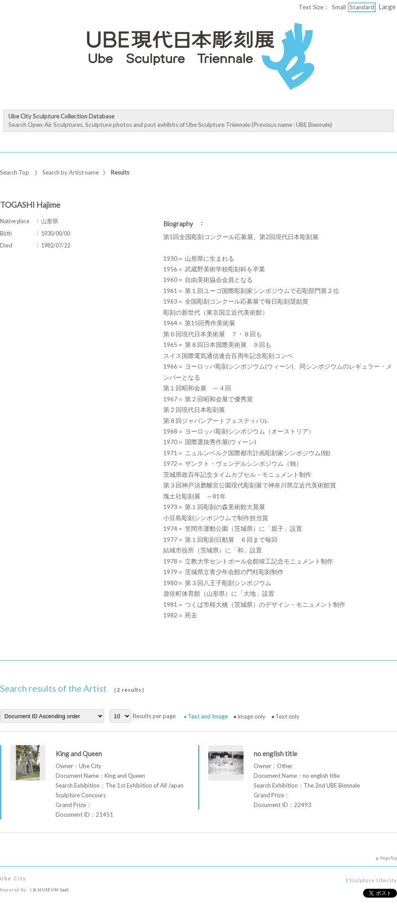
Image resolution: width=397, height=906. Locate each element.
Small (339, 7)
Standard (361, 7)
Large (387, 7)
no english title (275, 754)
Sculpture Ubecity (373, 880)
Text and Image (207, 716)
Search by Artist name (70, 172)
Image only (251, 716)
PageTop (388, 857)
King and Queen (79, 754)
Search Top (14, 172)
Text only (287, 716)
